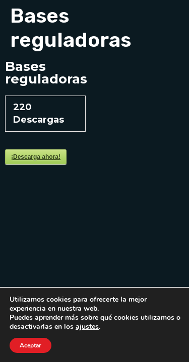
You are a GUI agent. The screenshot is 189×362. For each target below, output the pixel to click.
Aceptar (30, 345)
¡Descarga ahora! (35, 156)
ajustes (87, 326)
